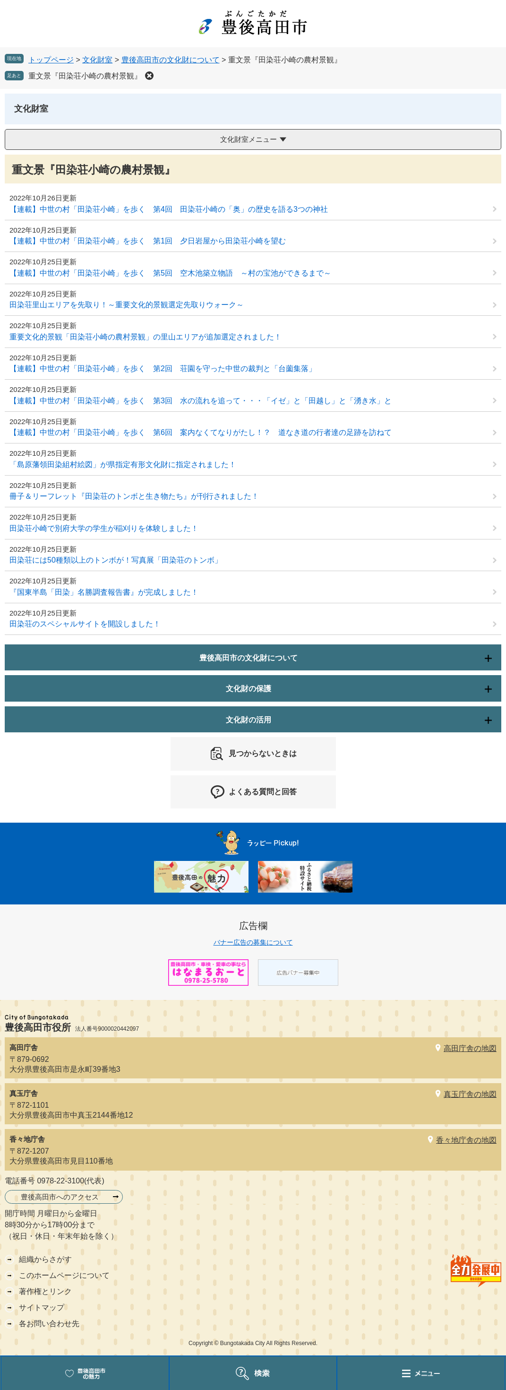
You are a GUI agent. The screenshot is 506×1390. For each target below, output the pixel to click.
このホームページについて (64, 1275)
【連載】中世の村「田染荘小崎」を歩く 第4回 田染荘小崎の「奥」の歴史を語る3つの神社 (168, 209)
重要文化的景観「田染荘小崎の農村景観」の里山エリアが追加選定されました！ (145, 337)
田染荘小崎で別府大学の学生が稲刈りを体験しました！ (103, 528)
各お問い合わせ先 (49, 1324)
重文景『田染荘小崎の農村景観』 (85, 76)
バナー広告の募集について (253, 942)
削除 (149, 75)
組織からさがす (45, 1259)
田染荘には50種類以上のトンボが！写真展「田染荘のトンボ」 (115, 560)
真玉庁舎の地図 (470, 1094)
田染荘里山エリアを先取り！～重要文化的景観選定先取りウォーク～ (126, 305)
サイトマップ (41, 1307)
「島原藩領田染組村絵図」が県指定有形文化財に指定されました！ (122, 464)
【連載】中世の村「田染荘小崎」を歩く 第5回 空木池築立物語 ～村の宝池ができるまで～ (170, 273)
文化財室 (97, 60)
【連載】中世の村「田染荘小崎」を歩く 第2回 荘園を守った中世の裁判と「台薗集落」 (162, 369)
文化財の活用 (248, 720)
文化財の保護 (248, 689)
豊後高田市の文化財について (170, 60)
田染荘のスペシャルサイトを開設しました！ (85, 624)
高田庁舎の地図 (470, 1048)
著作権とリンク (45, 1291)
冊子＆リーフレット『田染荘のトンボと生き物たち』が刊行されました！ (134, 496)
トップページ (51, 60)
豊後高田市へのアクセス (60, 1197)
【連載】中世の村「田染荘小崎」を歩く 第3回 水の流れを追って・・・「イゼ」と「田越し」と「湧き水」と (200, 401)
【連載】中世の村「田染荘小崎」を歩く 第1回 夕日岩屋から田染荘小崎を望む (147, 241)
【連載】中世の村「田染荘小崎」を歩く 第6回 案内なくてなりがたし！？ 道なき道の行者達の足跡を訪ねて (200, 432)
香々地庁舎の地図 (466, 1140)
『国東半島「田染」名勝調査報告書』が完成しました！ (103, 592)
